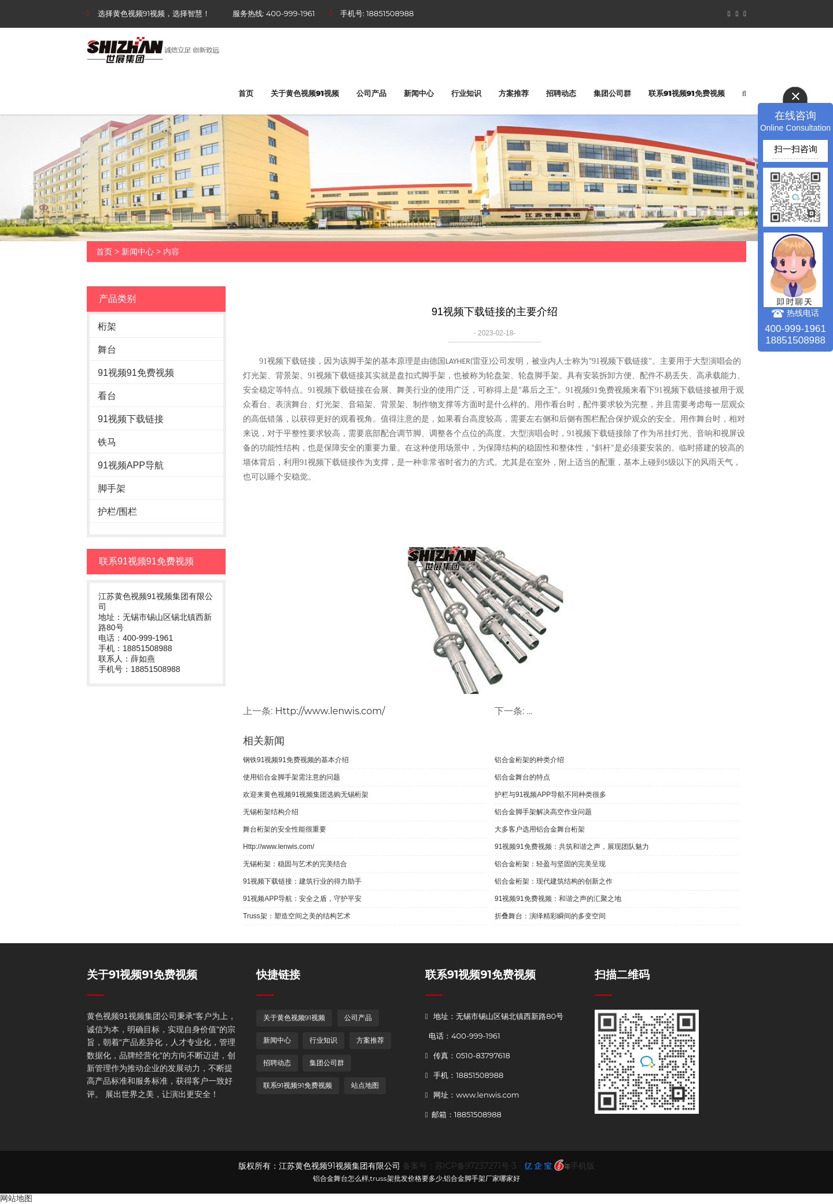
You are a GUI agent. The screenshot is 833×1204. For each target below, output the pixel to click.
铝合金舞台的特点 (522, 777)
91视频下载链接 (131, 419)
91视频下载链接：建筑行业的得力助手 (302, 881)
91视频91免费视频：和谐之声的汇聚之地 (558, 899)
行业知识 (466, 93)
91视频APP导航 (131, 465)
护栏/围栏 (117, 511)
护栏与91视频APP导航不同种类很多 (550, 795)
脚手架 (112, 488)
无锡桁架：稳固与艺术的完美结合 (295, 864)
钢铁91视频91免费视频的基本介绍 (296, 760)
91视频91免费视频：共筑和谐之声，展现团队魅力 (572, 847)
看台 (107, 396)
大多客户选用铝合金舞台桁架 (540, 829)
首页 (245, 93)
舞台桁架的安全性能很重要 (284, 829)
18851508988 (390, 13)
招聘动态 (561, 93)
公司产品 (371, 93)
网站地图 (16, 1198)
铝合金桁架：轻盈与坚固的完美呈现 (550, 864)
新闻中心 (419, 93)
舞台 (107, 349)
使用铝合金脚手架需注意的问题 (291, 777)
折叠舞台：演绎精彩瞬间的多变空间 (550, 916)
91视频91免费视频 (136, 373)
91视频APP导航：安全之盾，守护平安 (302, 899)
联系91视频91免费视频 (686, 93)
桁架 (107, 326)
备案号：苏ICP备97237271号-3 (460, 1166)
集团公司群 (612, 93)
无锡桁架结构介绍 (270, 812)
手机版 (582, 1166)
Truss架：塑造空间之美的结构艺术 (297, 916)
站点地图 (365, 1085)
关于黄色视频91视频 (305, 93)
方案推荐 (514, 93)
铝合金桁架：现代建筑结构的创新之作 (554, 881)
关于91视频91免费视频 (142, 974)
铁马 (107, 442)
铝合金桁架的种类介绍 (529, 760)
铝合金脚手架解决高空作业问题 (543, 812)
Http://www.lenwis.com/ (330, 711)
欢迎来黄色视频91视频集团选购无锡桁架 (305, 795)
